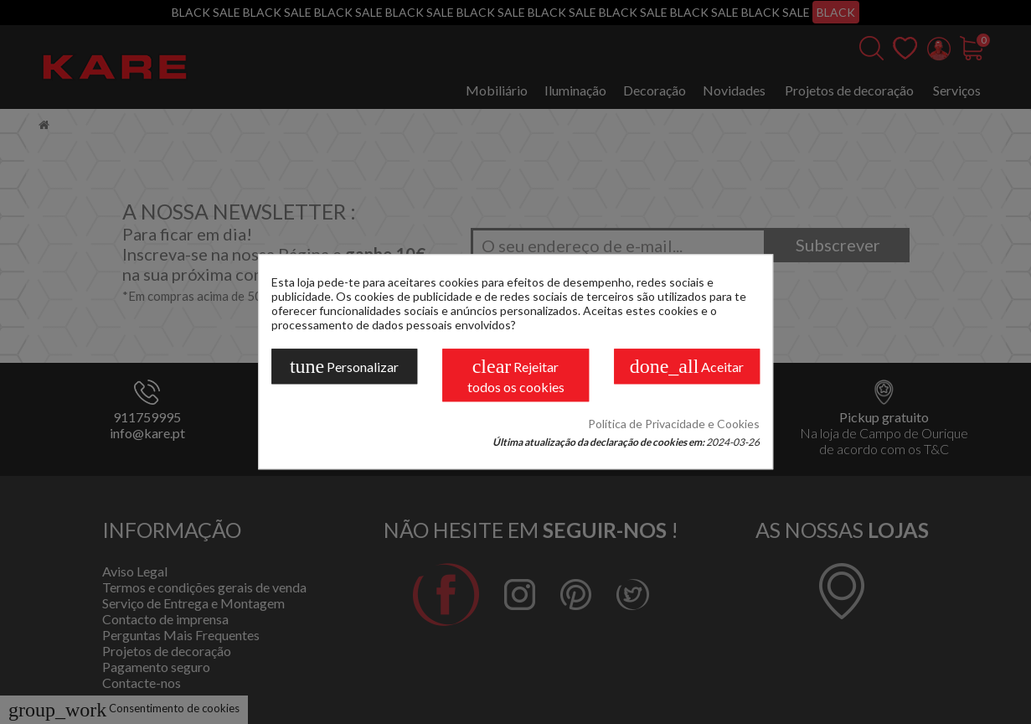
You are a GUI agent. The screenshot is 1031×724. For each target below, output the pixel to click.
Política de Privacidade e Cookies (674, 424)
